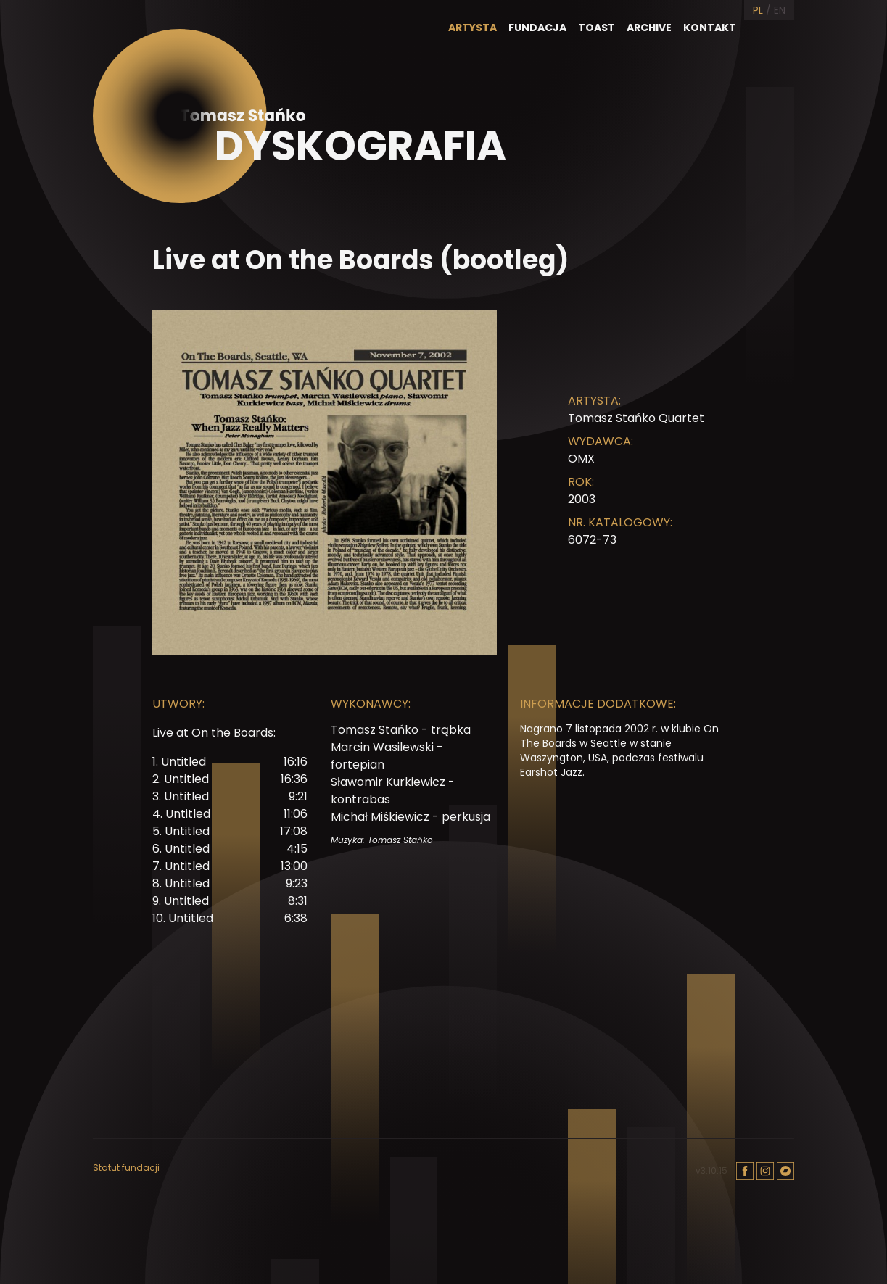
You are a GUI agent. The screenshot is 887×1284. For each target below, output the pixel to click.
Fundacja (537, 27)
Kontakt (709, 27)
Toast (596, 27)
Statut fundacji (126, 1168)
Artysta (472, 27)
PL (758, 10)
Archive (649, 27)
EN (779, 10)
